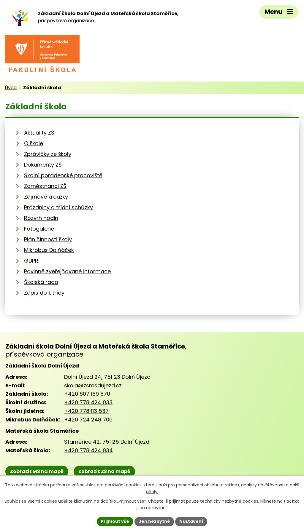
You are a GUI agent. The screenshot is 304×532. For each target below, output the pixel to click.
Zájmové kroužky (46, 196)
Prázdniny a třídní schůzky (58, 207)
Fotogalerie (39, 228)
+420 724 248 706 (88, 419)
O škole (33, 143)
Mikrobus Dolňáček (49, 250)
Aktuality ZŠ (39, 132)
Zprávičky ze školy (47, 154)
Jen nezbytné (154, 521)
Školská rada (41, 282)
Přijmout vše (115, 521)
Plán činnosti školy (48, 239)
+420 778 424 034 (88, 450)
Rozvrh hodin (41, 218)
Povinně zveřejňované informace (67, 271)
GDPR (31, 260)
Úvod (11, 87)
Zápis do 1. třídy (44, 292)
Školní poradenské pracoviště (63, 175)
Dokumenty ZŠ (43, 164)
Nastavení (191, 521)
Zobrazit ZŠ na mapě (104, 471)
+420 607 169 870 (87, 393)
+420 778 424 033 (88, 402)
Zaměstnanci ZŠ (45, 186)
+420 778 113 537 (86, 411)
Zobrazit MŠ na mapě (37, 471)
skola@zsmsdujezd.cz (93, 385)
